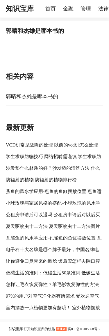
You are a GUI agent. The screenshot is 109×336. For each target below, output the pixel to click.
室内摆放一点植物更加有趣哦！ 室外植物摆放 (53, 307)
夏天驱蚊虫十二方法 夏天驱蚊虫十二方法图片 (53, 226)
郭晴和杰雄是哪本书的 (32, 96)
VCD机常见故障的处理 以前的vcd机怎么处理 (52, 144)
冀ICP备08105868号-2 (83, 329)
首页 (50, 9)
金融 (68, 9)
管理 (86, 9)
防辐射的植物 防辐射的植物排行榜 (41, 179)
